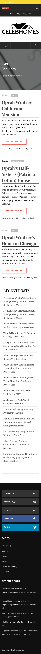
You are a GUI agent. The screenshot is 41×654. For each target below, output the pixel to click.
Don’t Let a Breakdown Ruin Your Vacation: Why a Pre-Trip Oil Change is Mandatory (19, 422)
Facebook (8, 518)
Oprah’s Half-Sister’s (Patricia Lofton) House (18, 174)
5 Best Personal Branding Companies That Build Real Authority (16, 444)
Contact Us (9, 493)
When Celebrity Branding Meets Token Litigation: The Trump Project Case (18, 368)
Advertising (9, 502)
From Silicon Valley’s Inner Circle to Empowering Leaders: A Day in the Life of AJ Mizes (19, 301)
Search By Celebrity (9, 567)
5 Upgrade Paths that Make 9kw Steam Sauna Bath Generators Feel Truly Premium (19, 346)
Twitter (7, 527)
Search (4, 561)
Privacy (7, 510)
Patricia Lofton (17, 161)
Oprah (14, 95)
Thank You (6, 572)
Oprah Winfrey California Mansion (17, 108)
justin (31, 149)
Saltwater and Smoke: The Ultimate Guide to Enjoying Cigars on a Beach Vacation (20, 457)
